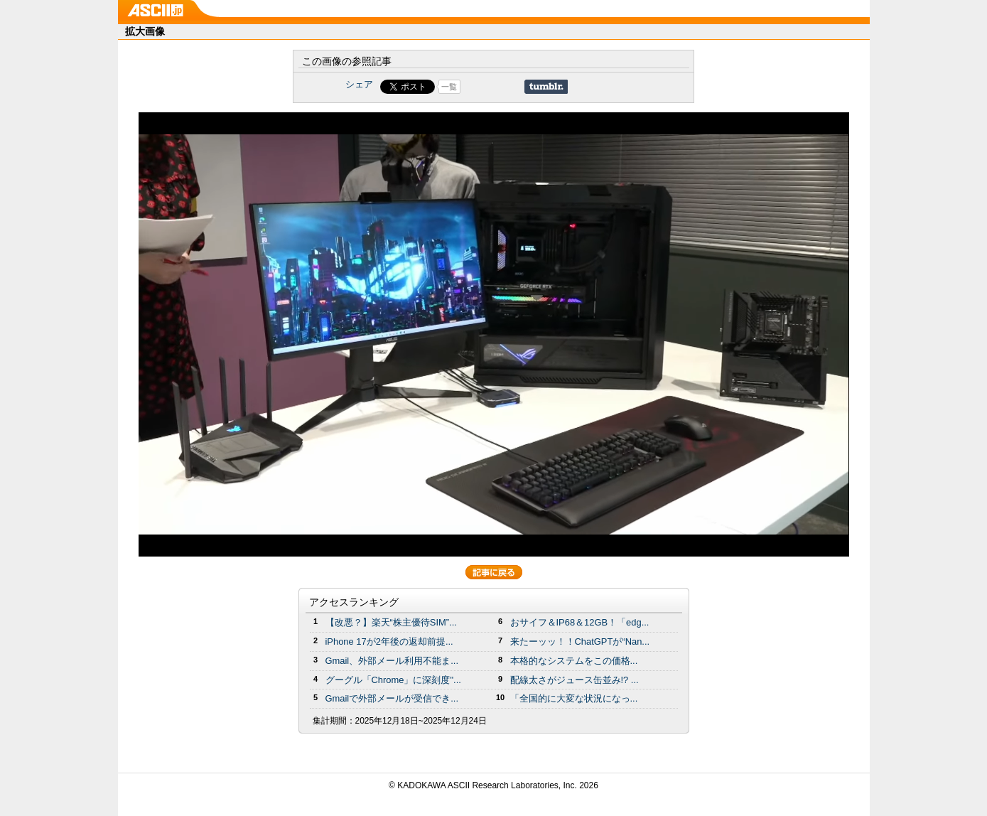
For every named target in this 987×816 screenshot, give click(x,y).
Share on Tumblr (546, 87)
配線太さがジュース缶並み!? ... (574, 680)
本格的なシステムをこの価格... (574, 660)
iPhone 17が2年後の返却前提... (389, 641)
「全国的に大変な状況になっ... (574, 698)
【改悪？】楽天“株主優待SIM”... (391, 622)
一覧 (449, 86)
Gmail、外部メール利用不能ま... (392, 660)
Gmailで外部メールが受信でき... (392, 698)
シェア (359, 84)
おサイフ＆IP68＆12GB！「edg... (579, 622)
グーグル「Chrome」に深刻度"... (393, 680)
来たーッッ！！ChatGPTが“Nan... (580, 641)
